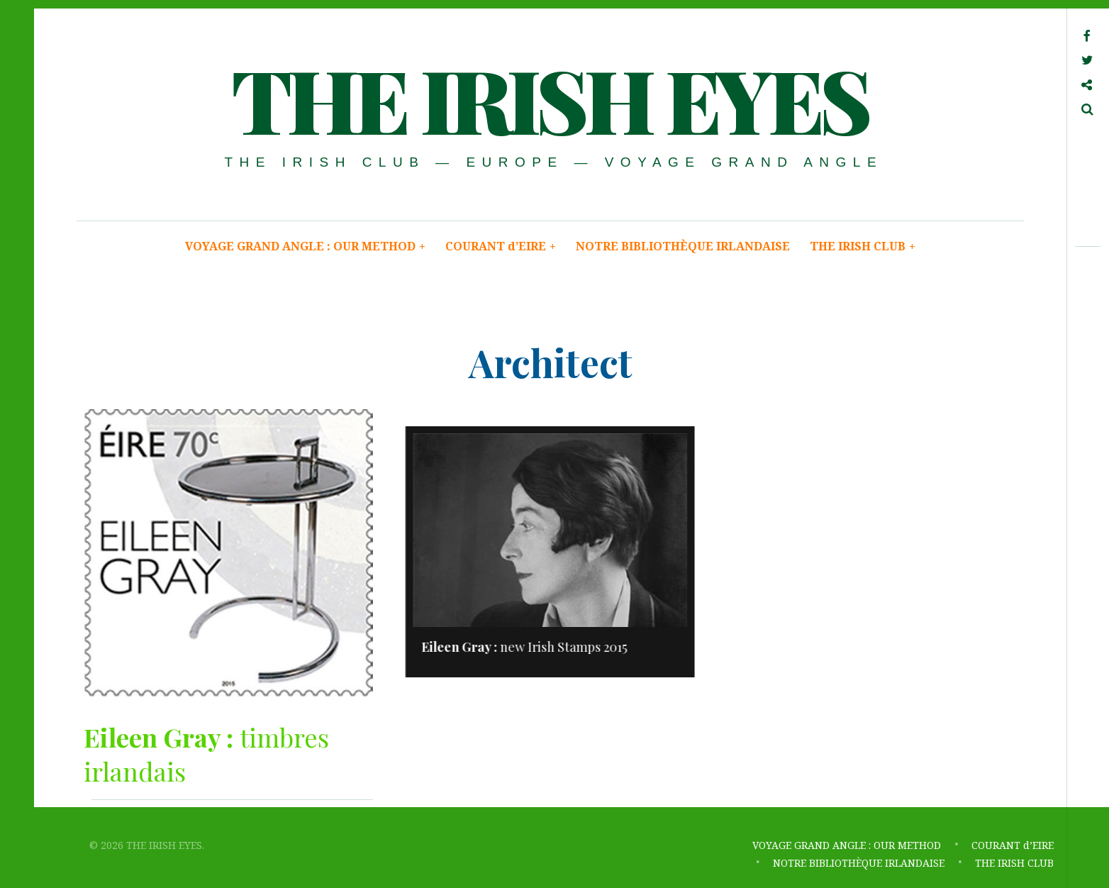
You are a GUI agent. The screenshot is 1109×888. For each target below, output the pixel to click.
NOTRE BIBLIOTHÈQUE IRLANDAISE (683, 246)
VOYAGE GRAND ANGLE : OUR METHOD (305, 246)
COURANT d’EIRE (500, 246)
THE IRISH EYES (549, 98)
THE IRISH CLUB (862, 246)
